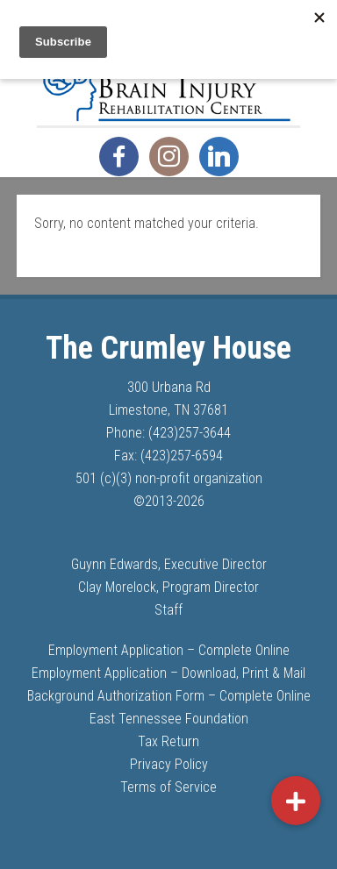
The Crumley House (168, 81)
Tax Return (168, 741)
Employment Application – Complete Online (169, 650)
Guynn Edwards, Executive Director (169, 564)
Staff (168, 610)
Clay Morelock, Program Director (168, 587)
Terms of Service (168, 787)
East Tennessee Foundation (169, 718)
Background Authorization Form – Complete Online (169, 695)
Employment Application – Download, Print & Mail (168, 673)
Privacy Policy (169, 764)
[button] (295, 800)
